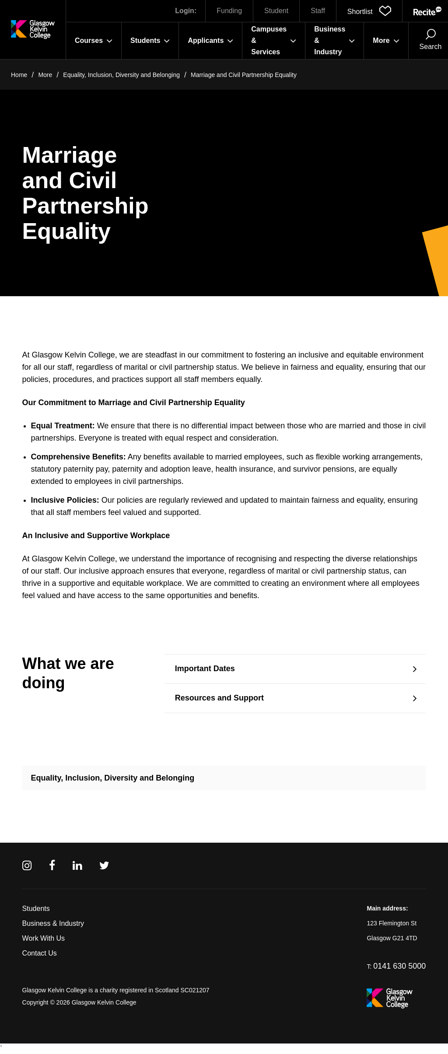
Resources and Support (219, 697)
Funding (229, 10)
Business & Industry (53, 923)
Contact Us (39, 953)
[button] (369, 11)
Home (19, 74)
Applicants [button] (210, 41)
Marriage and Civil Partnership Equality (244, 74)
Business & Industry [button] (334, 40)
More (45, 74)
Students (36, 908)
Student (276, 10)
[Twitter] (104, 865)
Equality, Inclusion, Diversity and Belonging (121, 74)
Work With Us (43, 938)
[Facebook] (52, 865)
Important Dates (205, 668)
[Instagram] (27, 865)
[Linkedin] (77, 865)
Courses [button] (93, 41)
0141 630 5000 (399, 966)
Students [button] (150, 41)
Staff (318, 10)
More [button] (386, 41)
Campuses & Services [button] (273, 40)
